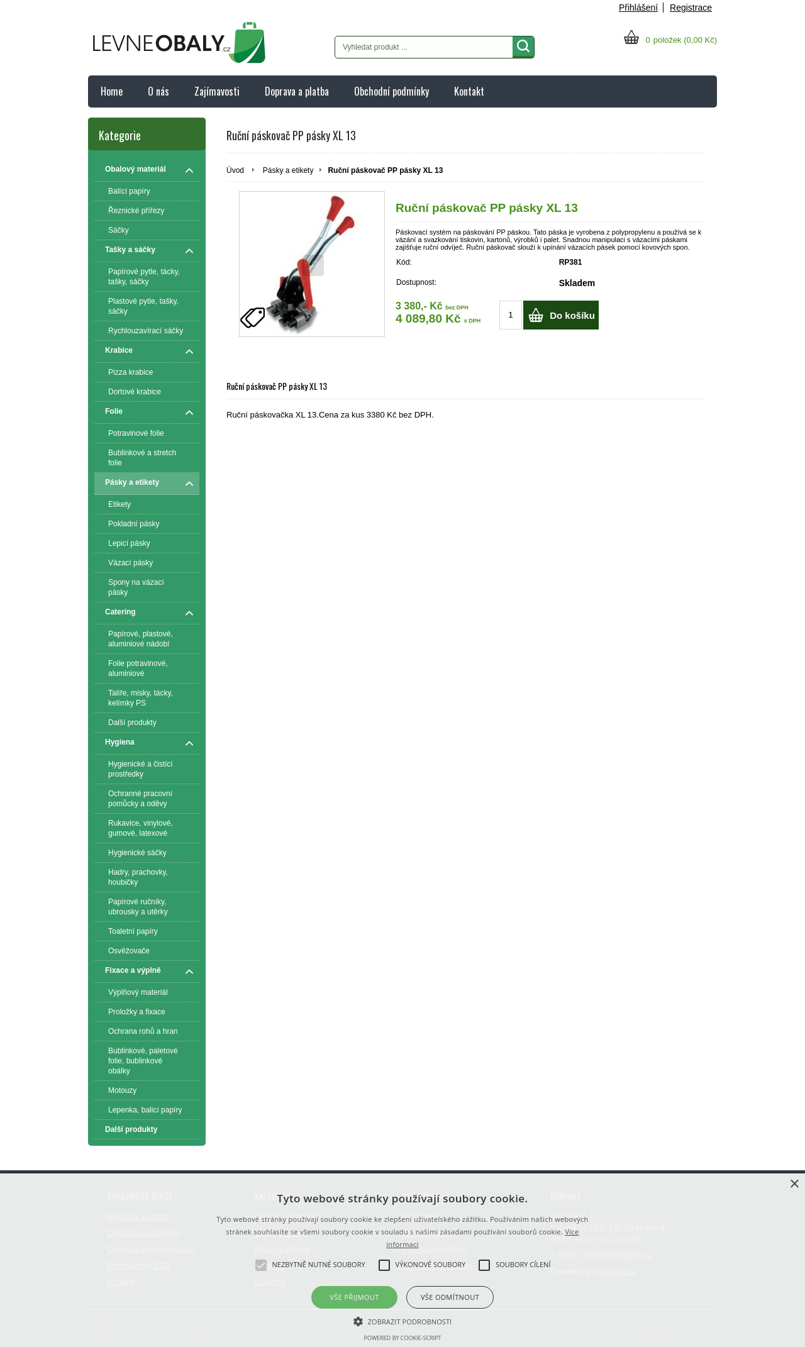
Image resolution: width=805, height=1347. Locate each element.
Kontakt (469, 91)
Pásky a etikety (288, 170)
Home (112, 91)
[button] (402, 1320)
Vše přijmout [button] (354, 1297)
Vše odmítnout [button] (450, 1297)
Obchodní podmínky (391, 91)
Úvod (235, 170)
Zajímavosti (217, 91)
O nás (158, 91)
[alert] (402, 1260)
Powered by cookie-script (402, 1338)
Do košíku (572, 315)
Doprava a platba (297, 91)
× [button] (794, 1184)
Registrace (691, 8)
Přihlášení (638, 8)
